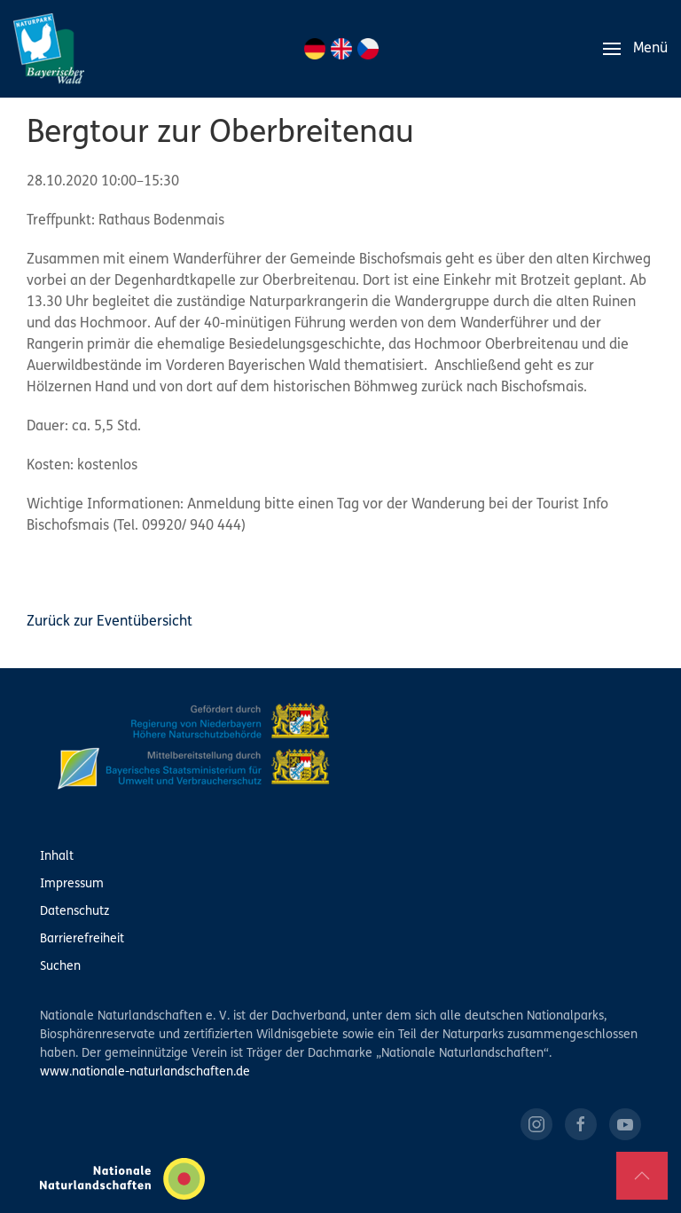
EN (341, 48)
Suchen (60, 966)
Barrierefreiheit (82, 939)
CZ (368, 48)
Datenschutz (74, 911)
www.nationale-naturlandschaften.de (145, 1072)
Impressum (72, 884)
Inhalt (57, 856)
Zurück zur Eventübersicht (109, 622)
